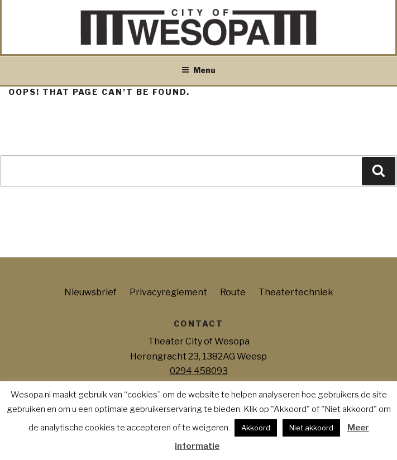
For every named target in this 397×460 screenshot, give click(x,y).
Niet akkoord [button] (311, 427)
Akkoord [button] (255, 427)
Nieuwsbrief (90, 292)
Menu (198, 70)
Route (233, 292)
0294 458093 (199, 371)
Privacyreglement (168, 292)
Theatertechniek (296, 292)
